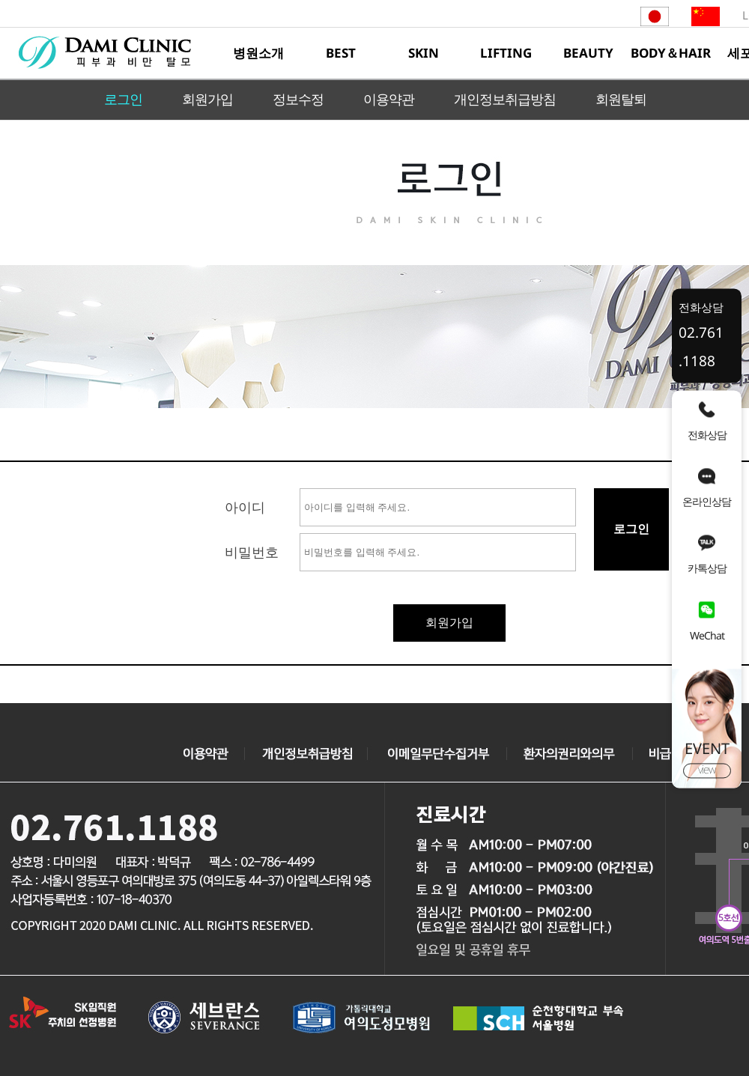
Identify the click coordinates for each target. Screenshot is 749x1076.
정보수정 (298, 99)
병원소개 (258, 52)
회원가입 (207, 99)
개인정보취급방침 (505, 99)
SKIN (423, 52)
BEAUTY (588, 52)
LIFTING (506, 52)
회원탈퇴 (620, 99)
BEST (341, 52)
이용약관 (388, 99)
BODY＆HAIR (671, 52)
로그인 (123, 99)
